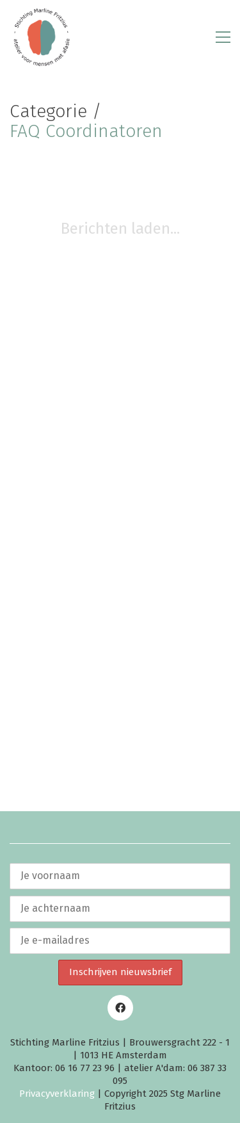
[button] (223, 37)
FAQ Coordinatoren (86, 131)
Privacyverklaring (57, 1093)
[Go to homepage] (42, 37)
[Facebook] (120, 1008)
